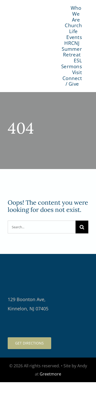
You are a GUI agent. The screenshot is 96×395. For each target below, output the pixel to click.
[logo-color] (34, 43)
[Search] (82, 227)
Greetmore (50, 374)
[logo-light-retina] (48, 261)
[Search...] (42, 227)
